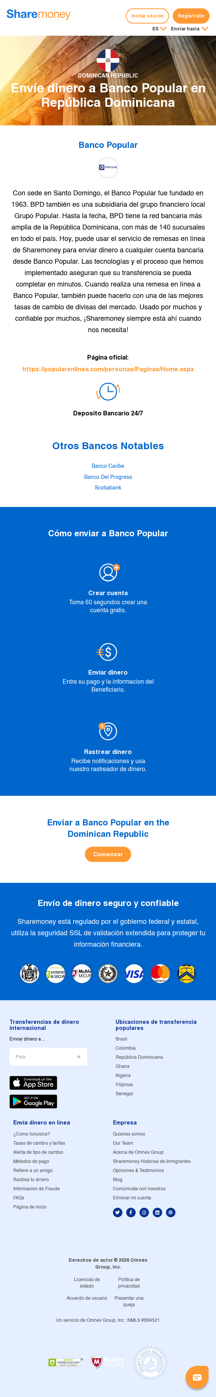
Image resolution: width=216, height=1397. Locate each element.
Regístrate (191, 16)
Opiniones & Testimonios (138, 1170)
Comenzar (108, 854)
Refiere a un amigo (33, 1170)
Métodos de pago (31, 1161)
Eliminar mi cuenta (132, 1198)
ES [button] (155, 29)
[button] (190, 29)
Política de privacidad (129, 1283)
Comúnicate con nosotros (139, 1189)
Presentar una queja (129, 1301)
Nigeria (123, 1075)
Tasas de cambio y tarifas (39, 1143)
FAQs (18, 1198)
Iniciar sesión (147, 16)
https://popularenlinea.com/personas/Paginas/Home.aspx (108, 369)
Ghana (123, 1066)
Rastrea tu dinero (31, 1180)
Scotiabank (108, 488)
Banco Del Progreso (108, 477)
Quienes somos (129, 1134)
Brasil (121, 1039)
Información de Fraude (36, 1189)
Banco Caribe (108, 466)
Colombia (126, 1048)
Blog (117, 1180)
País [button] (21, 1057)
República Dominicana (139, 1057)
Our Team (123, 1143)
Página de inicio (30, 1207)
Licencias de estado (87, 1283)
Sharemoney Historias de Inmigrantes (152, 1161)
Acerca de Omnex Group (138, 1152)
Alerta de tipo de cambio (38, 1152)
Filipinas (124, 1085)
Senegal (124, 1094)
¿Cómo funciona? (31, 1134)
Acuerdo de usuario (87, 1298)
